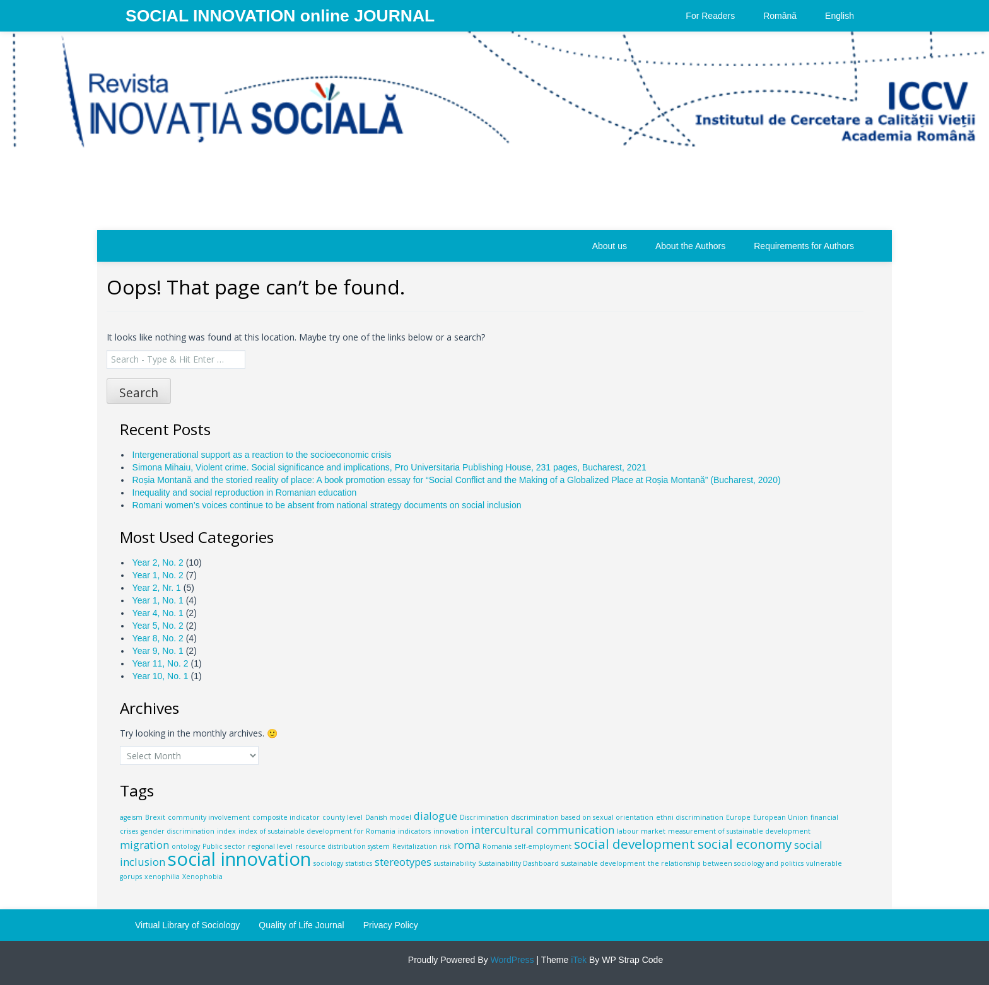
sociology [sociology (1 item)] (328, 863)
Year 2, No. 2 (158, 562)
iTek (577, 960)
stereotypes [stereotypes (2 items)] (403, 861)
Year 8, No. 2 (158, 638)
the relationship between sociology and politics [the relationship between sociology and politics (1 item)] (726, 863)
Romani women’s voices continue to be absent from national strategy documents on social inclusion (327, 505)
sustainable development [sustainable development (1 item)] (603, 863)
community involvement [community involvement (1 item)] (209, 817)
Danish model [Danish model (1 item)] (388, 817)
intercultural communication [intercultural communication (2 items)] (542, 829)
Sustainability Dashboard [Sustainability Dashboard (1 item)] (518, 863)
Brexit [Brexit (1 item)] (155, 817)
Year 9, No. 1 (158, 651)
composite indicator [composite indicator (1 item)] (286, 817)
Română (780, 16)
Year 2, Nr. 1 (156, 588)
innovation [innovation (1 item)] (451, 831)
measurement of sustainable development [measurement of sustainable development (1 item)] (739, 831)
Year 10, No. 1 (160, 676)
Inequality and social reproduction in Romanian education (244, 492)
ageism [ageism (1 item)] (131, 817)
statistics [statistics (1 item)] (359, 863)
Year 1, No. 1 (158, 600)
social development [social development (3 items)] (634, 844)
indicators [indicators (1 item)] (414, 831)
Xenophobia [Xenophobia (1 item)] (202, 876)
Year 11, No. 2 (160, 663)
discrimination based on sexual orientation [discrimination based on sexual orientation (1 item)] (582, 817)
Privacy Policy (390, 925)
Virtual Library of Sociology (187, 925)
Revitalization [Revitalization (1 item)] (414, 846)
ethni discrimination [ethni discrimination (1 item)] (689, 817)
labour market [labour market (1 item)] (641, 831)
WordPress (511, 960)
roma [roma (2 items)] (467, 844)
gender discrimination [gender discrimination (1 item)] (177, 831)
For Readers (710, 16)
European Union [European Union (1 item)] (780, 817)
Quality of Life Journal (301, 925)
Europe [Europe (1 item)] (738, 817)
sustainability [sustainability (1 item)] (455, 863)
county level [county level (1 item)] (342, 817)
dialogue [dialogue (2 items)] (435, 815)
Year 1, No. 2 (158, 575)
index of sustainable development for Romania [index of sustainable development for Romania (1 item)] (316, 831)
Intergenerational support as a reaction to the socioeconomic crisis (262, 455)
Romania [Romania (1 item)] (497, 846)
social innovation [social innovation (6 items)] (239, 858)
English (839, 16)
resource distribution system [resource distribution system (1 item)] (342, 846)
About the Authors (690, 246)
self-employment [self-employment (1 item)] (543, 846)
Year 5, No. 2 (158, 626)
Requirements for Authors (804, 246)
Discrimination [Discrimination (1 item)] (484, 817)
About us (609, 246)
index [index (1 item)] (226, 831)
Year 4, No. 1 (158, 613)
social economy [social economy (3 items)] (745, 844)
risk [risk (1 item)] (445, 846)
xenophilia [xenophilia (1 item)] (162, 876)
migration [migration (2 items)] (144, 844)
